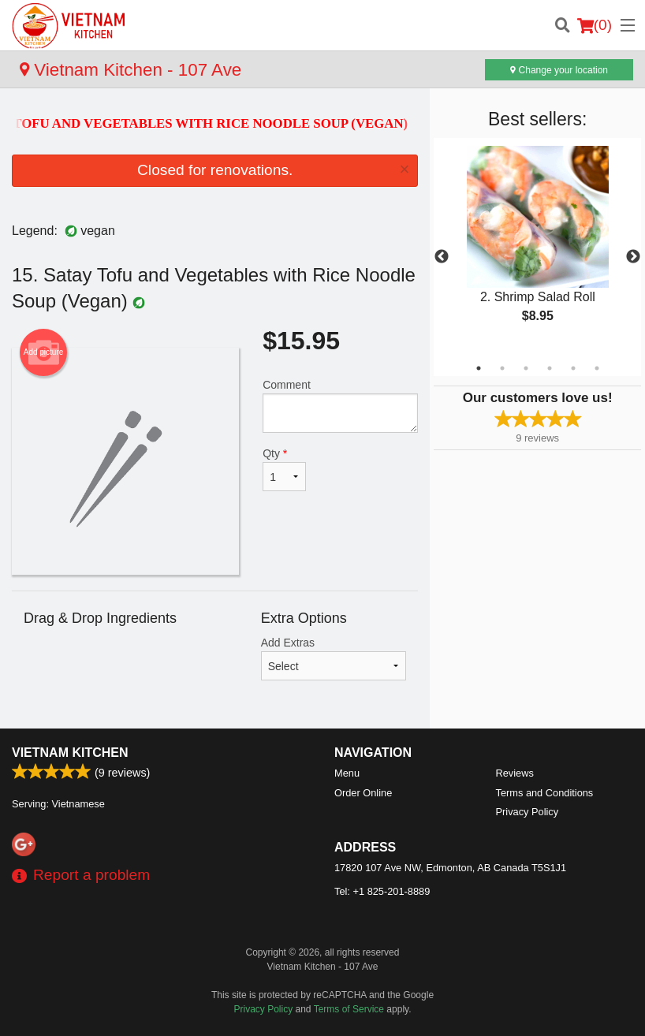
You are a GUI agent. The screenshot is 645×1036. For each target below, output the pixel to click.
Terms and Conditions (545, 793)
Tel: (382, 891)
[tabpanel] (537, 247)
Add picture (44, 352)
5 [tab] (573, 368)
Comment (340, 405)
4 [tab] (549, 368)
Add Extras (334, 658)
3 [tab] (526, 368)
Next (633, 257)
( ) (594, 25)
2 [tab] (502, 368)
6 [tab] (597, 368)
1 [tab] (479, 368)
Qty (284, 469)
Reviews (515, 773)
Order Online (363, 793)
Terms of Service (349, 1009)
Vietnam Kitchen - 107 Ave (130, 70)
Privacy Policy (527, 812)
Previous (441, 257)
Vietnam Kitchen (70, 752)
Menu (347, 773)
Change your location (559, 70)
